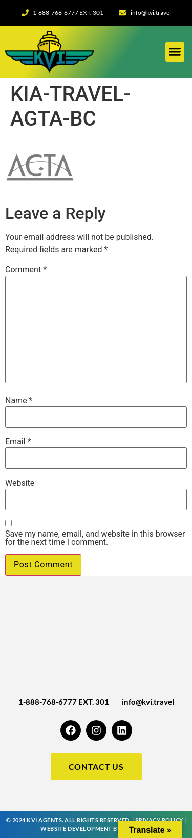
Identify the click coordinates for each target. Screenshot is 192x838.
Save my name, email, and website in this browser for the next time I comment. (95, 538)
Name (19, 401)
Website (19, 483)
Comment (26, 269)
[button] (175, 52)
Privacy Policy (159, 819)
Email (18, 442)
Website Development (76, 828)
